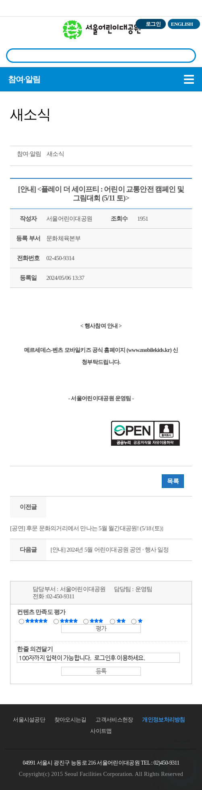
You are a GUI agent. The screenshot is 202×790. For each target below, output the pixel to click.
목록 (173, 481)
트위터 (18, 132)
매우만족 (37, 621)
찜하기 (63, 132)
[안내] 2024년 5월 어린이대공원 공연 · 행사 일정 (109, 549)
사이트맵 (100, 731)
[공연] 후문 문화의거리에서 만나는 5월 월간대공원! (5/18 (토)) (86, 528)
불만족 (121, 621)
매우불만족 (141, 621)
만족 (69, 621)
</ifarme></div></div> (182, 768)
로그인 (153, 24)
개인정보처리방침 (163, 720)
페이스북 (33, 132)
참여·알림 (24, 79)
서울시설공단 (29, 720)
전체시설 (17, 36)
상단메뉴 (187, 38)
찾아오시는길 (70, 720)
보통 (98, 621)
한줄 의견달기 (35, 649)
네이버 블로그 (48, 132)
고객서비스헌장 (114, 720)
